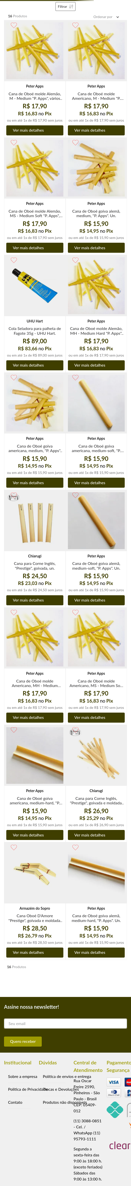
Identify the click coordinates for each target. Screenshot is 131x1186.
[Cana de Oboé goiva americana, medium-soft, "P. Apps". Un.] (96, 431)
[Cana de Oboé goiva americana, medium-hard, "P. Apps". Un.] (34, 783)
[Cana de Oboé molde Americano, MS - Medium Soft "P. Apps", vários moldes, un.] (96, 666)
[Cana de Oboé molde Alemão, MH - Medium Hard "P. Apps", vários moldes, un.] (96, 313)
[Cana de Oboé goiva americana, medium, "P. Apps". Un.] (34, 431)
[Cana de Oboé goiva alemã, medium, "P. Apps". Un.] (96, 196)
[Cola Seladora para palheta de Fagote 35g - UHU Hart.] (34, 313)
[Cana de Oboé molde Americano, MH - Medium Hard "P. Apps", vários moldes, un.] (34, 666)
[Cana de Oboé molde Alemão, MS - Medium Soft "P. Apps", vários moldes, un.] (34, 196)
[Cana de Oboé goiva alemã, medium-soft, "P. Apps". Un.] (96, 548)
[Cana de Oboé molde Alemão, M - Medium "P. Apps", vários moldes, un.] (34, 78)
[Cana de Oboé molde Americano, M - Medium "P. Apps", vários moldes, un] (96, 78)
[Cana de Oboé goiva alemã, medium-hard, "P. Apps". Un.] (96, 900)
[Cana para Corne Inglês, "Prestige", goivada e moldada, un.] (96, 783)
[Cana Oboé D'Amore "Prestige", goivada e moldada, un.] (34, 900)
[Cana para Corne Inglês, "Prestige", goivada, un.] (34, 548)
